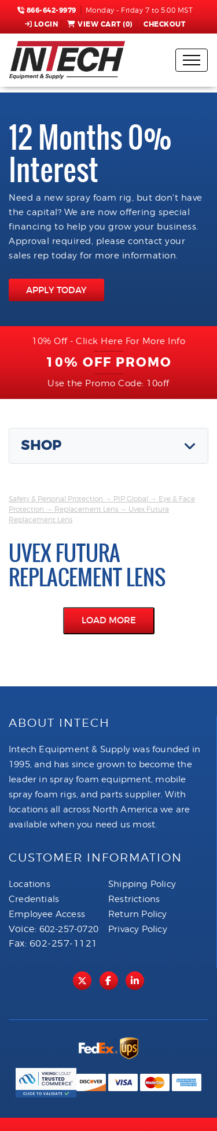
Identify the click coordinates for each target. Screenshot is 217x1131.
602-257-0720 (68, 929)
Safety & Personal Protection (56, 498)
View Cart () (100, 24)
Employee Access (47, 914)
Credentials (34, 899)
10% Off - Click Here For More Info (108, 341)
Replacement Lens (86, 509)
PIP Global (130, 498)
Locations (29, 884)
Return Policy (137, 914)
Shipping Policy (142, 884)
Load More (109, 620)
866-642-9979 (46, 10)
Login (41, 24)
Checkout (164, 24)
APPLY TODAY (56, 289)
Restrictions (134, 899)
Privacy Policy (137, 929)
